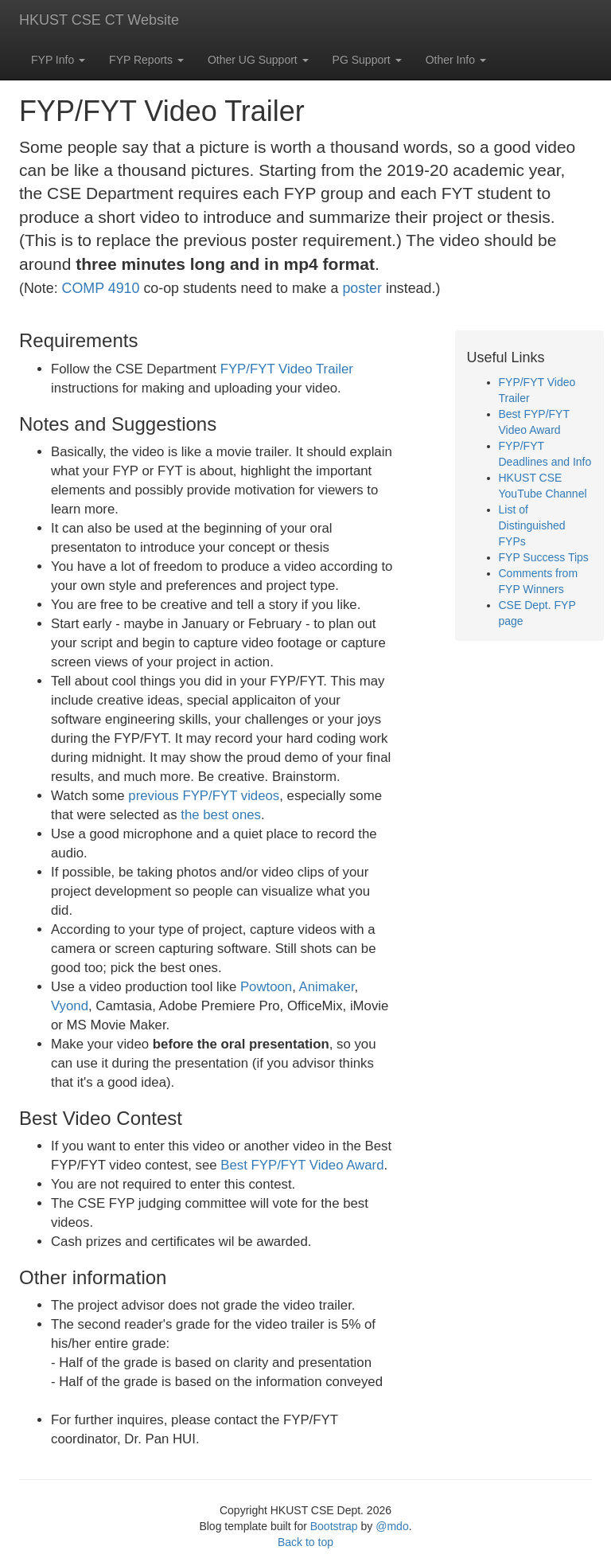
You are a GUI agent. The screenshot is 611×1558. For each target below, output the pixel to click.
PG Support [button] (367, 59)
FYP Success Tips (544, 557)
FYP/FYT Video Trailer (286, 369)
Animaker (327, 986)
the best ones (221, 814)
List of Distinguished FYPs (532, 525)
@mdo (392, 1526)
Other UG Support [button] (258, 59)
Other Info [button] (456, 59)
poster (362, 288)
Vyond (69, 1005)
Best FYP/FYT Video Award (301, 1165)
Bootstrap (334, 1526)
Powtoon (266, 986)
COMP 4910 (101, 288)
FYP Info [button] (58, 59)
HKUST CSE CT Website (99, 20)
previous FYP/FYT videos (203, 795)
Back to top (305, 1542)
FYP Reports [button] (146, 59)
